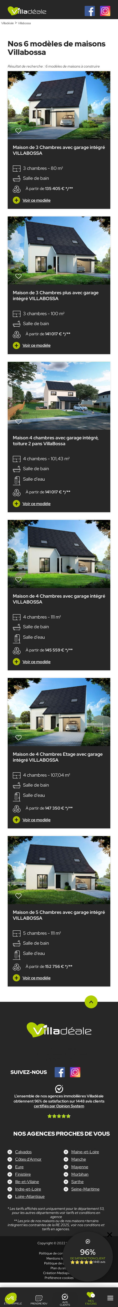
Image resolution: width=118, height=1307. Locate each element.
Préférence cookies (59, 1278)
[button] (11, 1298)
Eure (19, 1166)
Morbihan (79, 1174)
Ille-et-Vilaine (27, 1181)
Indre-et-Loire (28, 1189)
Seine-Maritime (85, 1189)
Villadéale (7, 23)
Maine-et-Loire (85, 1152)
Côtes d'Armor (28, 1159)
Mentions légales (59, 1258)
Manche (78, 1159)
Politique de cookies (59, 1263)
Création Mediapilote (59, 1273)
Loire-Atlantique (30, 1196)
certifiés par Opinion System (59, 1106)
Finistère (23, 1174)
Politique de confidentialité (59, 1253)
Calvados (23, 1152)
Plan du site (59, 1268)
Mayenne (79, 1166)
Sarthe (77, 1181)
